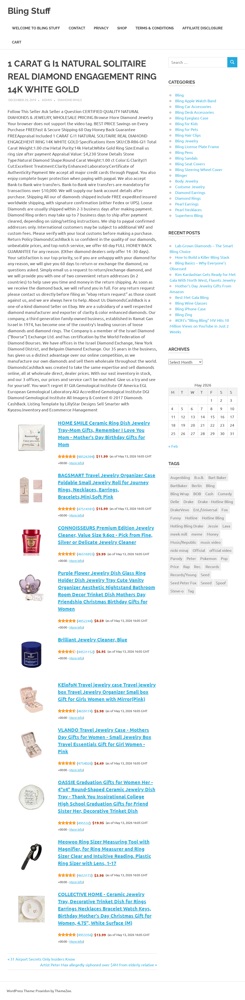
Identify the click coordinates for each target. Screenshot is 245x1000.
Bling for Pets (186, 129)
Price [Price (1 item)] (174, 566)
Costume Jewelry (190, 186)
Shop (122, 28)
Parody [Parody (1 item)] (176, 558)
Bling (179, 94)
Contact (77, 28)
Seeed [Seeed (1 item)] (206, 582)
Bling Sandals (186, 158)
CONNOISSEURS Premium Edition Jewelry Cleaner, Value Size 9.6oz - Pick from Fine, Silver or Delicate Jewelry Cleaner (106, 535)
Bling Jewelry (186, 140)
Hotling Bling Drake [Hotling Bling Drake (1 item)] (186, 525)
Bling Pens (184, 152)
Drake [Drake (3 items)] (189, 501)
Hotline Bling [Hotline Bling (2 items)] (213, 517)
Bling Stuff (30, 10)
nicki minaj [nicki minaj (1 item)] (179, 550)
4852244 (84, 620)
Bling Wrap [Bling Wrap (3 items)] (179, 493)
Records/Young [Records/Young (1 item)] (183, 574)
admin (47, 100)
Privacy (101, 28)
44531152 (85, 651)
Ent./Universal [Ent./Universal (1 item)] (205, 509)
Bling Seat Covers (190, 163)
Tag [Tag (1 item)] (191, 590)
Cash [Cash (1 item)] (209, 493)
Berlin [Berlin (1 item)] (197, 485)
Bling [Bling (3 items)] (210, 485)
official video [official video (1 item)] (220, 550)
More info (76, 463)
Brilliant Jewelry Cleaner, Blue (92, 639)
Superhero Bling (189, 215)
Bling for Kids (186, 123)
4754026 (84, 763)
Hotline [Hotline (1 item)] (191, 517)
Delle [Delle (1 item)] (174, 501)
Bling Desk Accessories (194, 112)
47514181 (85, 508)
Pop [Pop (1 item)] (224, 558)
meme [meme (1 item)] (196, 534)
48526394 (85, 456)
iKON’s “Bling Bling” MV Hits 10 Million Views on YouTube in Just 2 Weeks (199, 326)
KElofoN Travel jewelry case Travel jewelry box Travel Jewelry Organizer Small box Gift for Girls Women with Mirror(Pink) (107, 692)
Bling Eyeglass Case (191, 117)
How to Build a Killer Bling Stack (202, 257)
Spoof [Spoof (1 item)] (221, 582)
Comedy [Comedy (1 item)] (225, 493)
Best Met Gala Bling (192, 297)
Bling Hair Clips (188, 135)
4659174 (84, 711)
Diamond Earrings (190, 192)
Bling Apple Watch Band (195, 100)
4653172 (84, 875)
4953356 (84, 934)
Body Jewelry (186, 180)
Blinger (181, 175)
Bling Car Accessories (193, 106)
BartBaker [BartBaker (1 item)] (178, 485)
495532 (83, 823)
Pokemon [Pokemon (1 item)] (208, 558)
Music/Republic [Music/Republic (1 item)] (183, 542)
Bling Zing (183, 314)
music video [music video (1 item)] (210, 542)
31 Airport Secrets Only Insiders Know (42, 959)
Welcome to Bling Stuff (36, 28)
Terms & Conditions (154, 28)
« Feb (173, 446)
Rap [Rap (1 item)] (186, 566)
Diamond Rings (70, 100)
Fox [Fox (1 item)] (225, 509)
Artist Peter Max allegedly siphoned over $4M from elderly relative (97, 964)
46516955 (85, 554)
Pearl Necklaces (188, 209)
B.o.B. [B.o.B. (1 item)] (199, 477)
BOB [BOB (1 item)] (197, 493)
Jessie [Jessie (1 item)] (213, 525)
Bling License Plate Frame (197, 146)
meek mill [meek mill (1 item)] (178, 534)
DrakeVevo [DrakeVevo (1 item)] (179, 509)
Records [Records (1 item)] (212, 566)
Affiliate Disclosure (202, 28)
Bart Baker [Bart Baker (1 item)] (217, 477)
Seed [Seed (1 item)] (205, 574)
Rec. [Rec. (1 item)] (197, 566)
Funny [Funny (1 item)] (175, 517)
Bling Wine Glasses (191, 303)
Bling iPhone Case (190, 308)
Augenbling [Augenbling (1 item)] (180, 477)
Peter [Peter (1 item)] (191, 558)
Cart (16, 42)
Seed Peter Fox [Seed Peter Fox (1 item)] (183, 582)
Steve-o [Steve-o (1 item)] (177, 590)
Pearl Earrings (187, 203)
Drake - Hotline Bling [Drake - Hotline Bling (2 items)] (215, 501)
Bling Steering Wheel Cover (198, 169)
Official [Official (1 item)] (199, 550)
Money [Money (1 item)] (212, 534)
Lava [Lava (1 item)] (226, 525)
